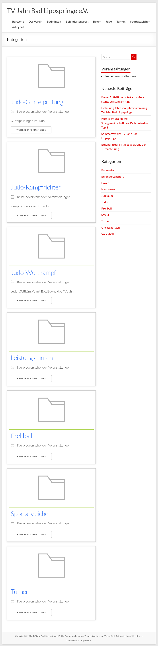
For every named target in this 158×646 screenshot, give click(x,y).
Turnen (121, 21)
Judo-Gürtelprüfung (37, 102)
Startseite (17, 21)
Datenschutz (73, 639)
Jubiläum (107, 195)
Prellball (21, 435)
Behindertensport (77, 21)
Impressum (86, 639)
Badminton (54, 21)
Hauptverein (109, 189)
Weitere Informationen (31, 130)
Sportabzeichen (140, 21)
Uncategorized (110, 227)
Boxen (97, 21)
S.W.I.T (105, 214)
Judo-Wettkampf (33, 272)
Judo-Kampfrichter (36, 187)
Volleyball (17, 27)
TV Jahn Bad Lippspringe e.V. (47, 11)
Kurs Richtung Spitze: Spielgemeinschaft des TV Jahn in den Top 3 (124, 123)
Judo (109, 21)
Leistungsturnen (32, 357)
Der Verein (35, 21)
